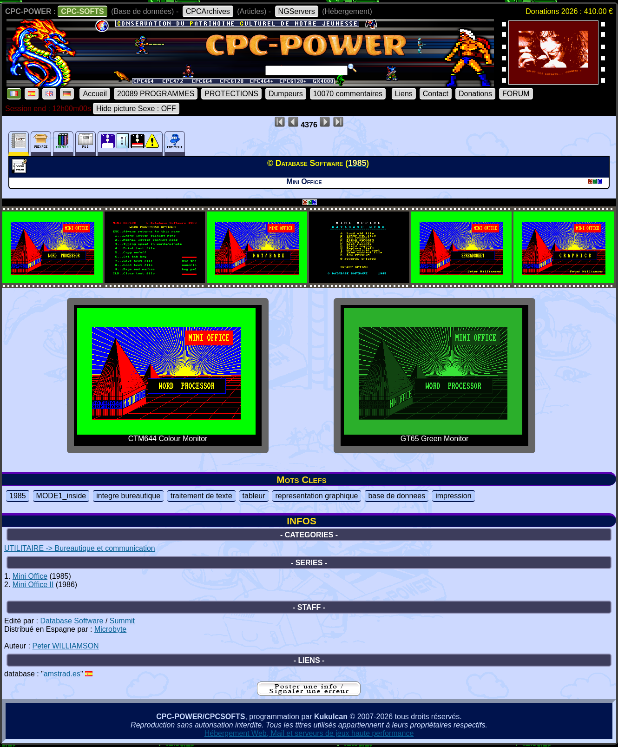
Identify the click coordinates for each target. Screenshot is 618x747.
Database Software (71, 621)
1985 (17, 496)
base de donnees (396, 496)
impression (453, 496)
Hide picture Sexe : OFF (136, 108)
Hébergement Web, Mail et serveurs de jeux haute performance (309, 733)
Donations (475, 94)
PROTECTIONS (231, 94)
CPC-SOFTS (82, 11)
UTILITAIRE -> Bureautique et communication (79, 548)
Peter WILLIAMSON (65, 646)
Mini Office (30, 576)
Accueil (95, 94)
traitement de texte (201, 496)
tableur (254, 496)
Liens (404, 94)
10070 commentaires (347, 94)
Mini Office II (33, 584)
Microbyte (110, 629)
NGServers (296, 11)
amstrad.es (62, 674)
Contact (435, 94)
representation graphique (317, 496)
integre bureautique (128, 496)
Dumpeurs (286, 94)
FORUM (516, 94)
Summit (122, 621)
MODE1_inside (61, 496)
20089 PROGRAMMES (155, 94)
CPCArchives (208, 11)
